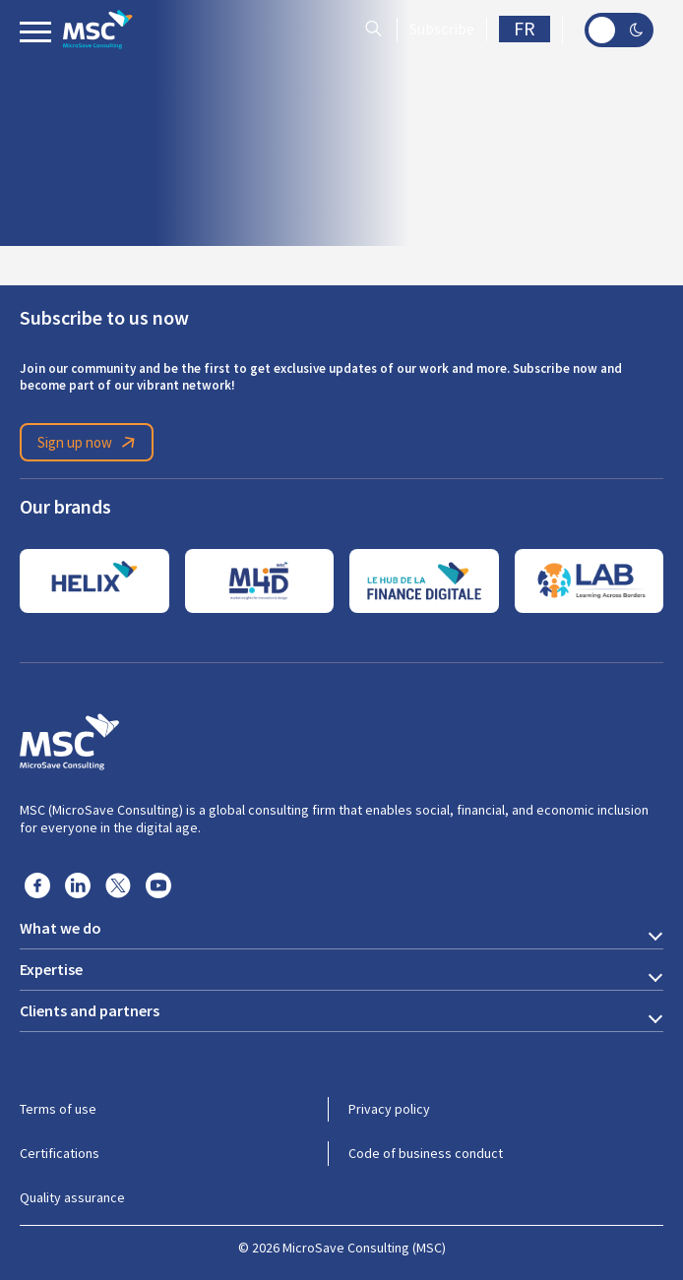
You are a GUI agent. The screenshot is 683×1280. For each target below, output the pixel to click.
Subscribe (441, 29)
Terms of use (58, 1109)
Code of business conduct (425, 1153)
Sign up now (89, 443)
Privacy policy (389, 1109)
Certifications (59, 1153)
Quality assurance (72, 1197)
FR (524, 29)
